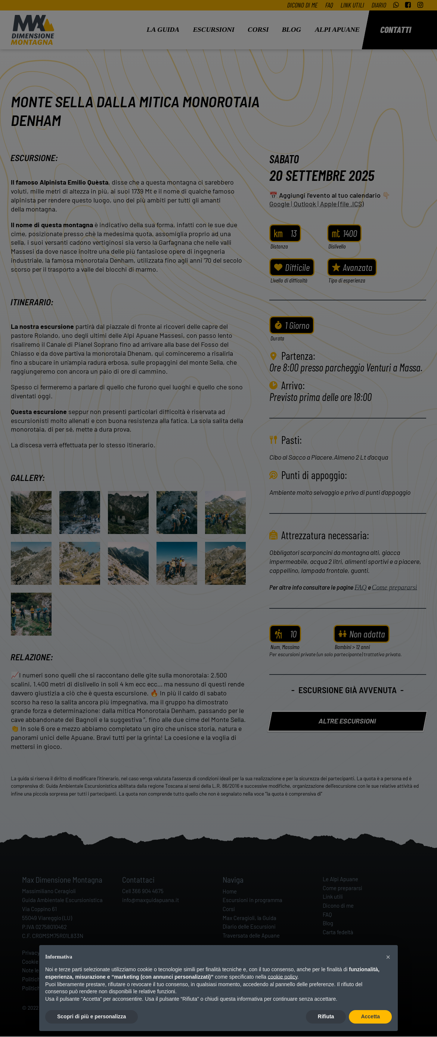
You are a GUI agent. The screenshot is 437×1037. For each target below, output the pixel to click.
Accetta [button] (370, 1016)
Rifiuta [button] (326, 1016)
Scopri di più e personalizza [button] (91, 1016)
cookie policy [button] (282, 977)
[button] (388, 957)
